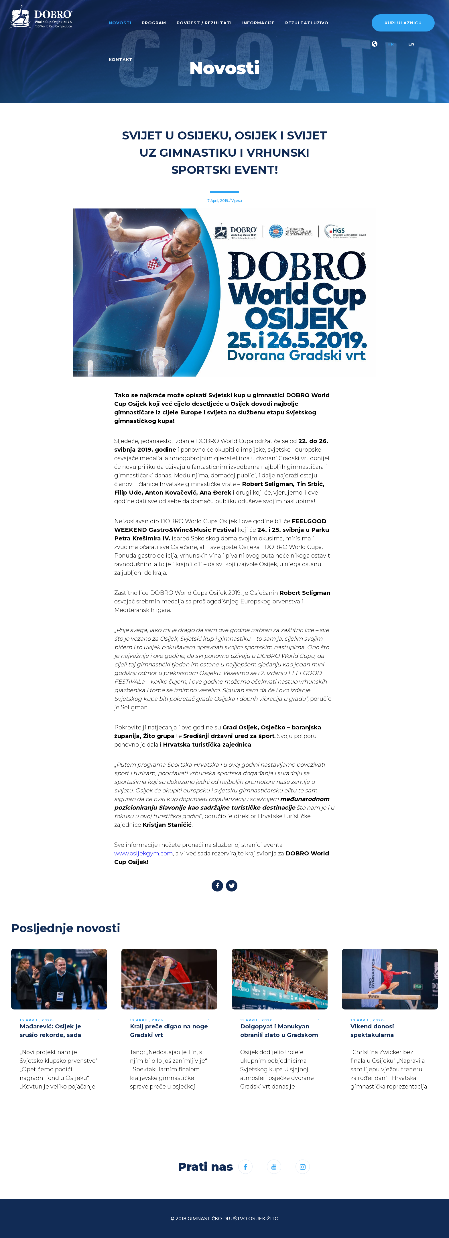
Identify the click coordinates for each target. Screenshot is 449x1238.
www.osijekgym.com (143, 853)
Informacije (258, 22)
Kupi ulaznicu (403, 22)
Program (154, 22)
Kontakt (121, 59)
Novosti (120, 22)
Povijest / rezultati (204, 22)
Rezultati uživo (306, 22)
